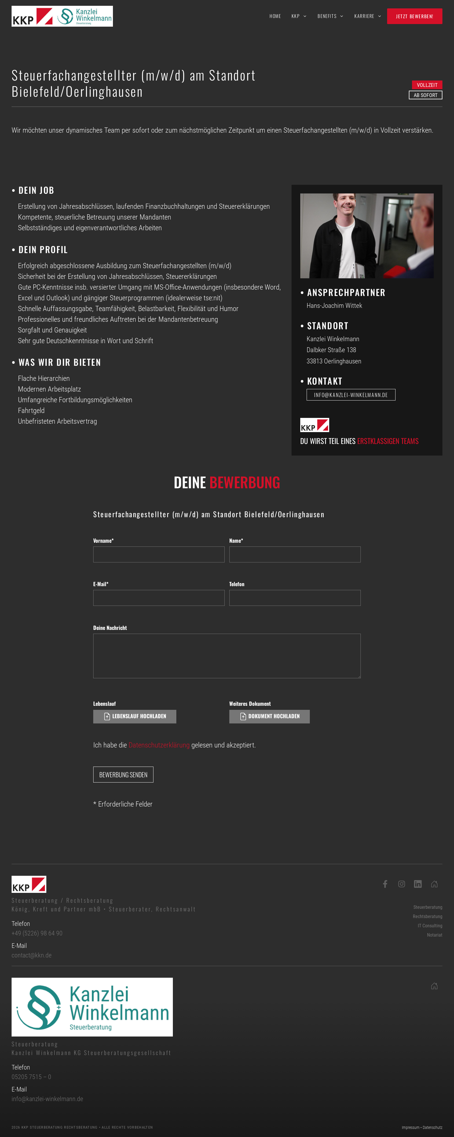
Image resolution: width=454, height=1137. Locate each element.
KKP (302, 16)
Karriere (370, 16)
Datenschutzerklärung (159, 745)
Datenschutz (432, 1127)
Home (275, 15)
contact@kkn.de (32, 955)
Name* (236, 540)
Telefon (236, 584)
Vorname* (103, 540)
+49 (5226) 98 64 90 (37, 933)
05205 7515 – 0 (31, 1077)
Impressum (411, 1127)
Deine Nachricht (110, 627)
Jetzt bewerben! (414, 16)
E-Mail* (101, 584)
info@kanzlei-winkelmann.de (47, 1099)
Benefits (333, 16)
